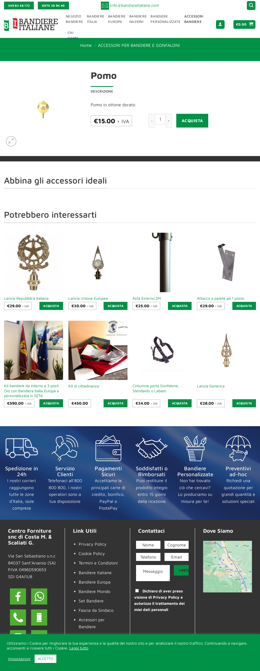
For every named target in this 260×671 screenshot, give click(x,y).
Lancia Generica (211, 386)
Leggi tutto (78, 648)
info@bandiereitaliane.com (134, 5)
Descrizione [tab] (102, 91)
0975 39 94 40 (53, 5)
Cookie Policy (92, 553)
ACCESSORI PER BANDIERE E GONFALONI (139, 45)
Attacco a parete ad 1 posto (220, 298)
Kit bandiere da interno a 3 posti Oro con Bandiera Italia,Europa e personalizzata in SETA (31, 390)
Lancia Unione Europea (88, 298)
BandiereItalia (95, 19)
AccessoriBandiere (193, 19)
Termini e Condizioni (98, 562)
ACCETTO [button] (45, 658)
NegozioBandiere (74, 19)
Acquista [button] (51, 306)
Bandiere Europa (95, 582)
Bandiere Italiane (95, 572)
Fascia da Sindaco (96, 610)
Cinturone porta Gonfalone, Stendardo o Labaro (156, 388)
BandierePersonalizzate (166, 19)
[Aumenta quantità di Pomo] (169, 121)
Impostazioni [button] (19, 658)
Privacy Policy (93, 544)
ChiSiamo (73, 35)
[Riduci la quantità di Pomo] (151, 121)
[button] (251, 5)
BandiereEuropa (117, 19)
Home (86, 45)
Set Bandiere (91, 600)
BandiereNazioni (138, 19)
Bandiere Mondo (94, 591)
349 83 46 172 (19, 5)
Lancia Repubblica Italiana (26, 298)
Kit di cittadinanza (83, 386)
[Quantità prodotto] (160, 119)
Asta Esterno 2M (147, 298)
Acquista (192, 120)
